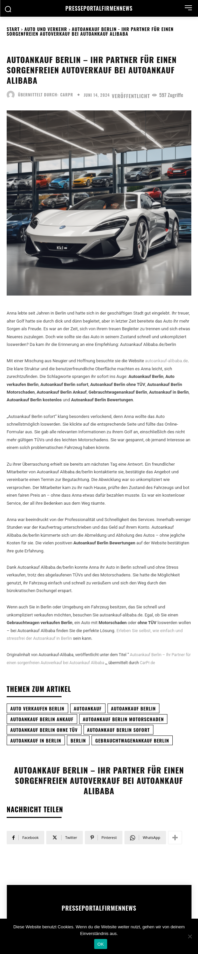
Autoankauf (88, 708)
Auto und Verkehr (45, 28)
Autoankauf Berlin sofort (118, 729)
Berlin (78, 740)
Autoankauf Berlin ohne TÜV (44, 729)
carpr (66, 95)
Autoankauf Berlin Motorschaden (123, 719)
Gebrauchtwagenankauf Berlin (132, 740)
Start (13, 28)
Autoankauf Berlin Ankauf (42, 719)
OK (101, 944)
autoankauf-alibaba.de (166, 360)
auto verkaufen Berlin (37, 708)
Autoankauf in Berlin (35, 740)
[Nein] (189, 936)
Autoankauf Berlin (133, 708)
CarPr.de (147, 662)
